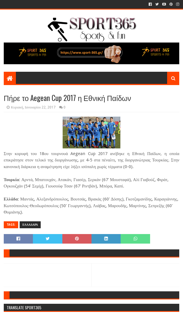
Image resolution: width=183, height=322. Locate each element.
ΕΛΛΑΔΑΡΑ (30, 224)
